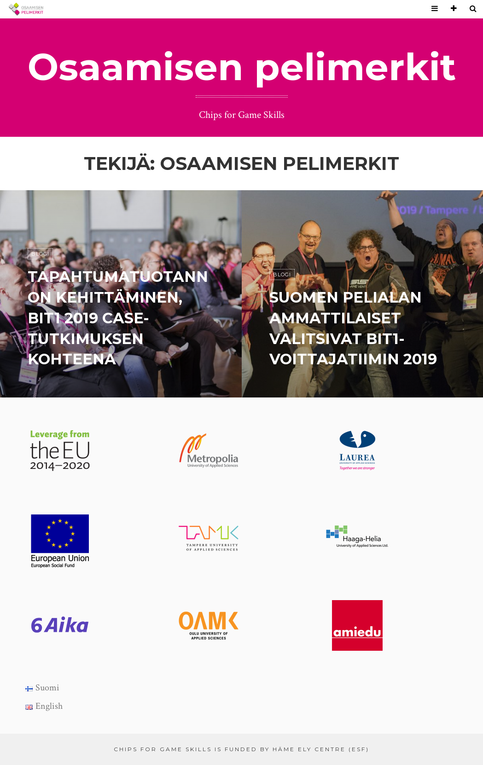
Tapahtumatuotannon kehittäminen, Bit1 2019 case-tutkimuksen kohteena (118, 318)
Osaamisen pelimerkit (242, 67)
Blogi (40, 254)
